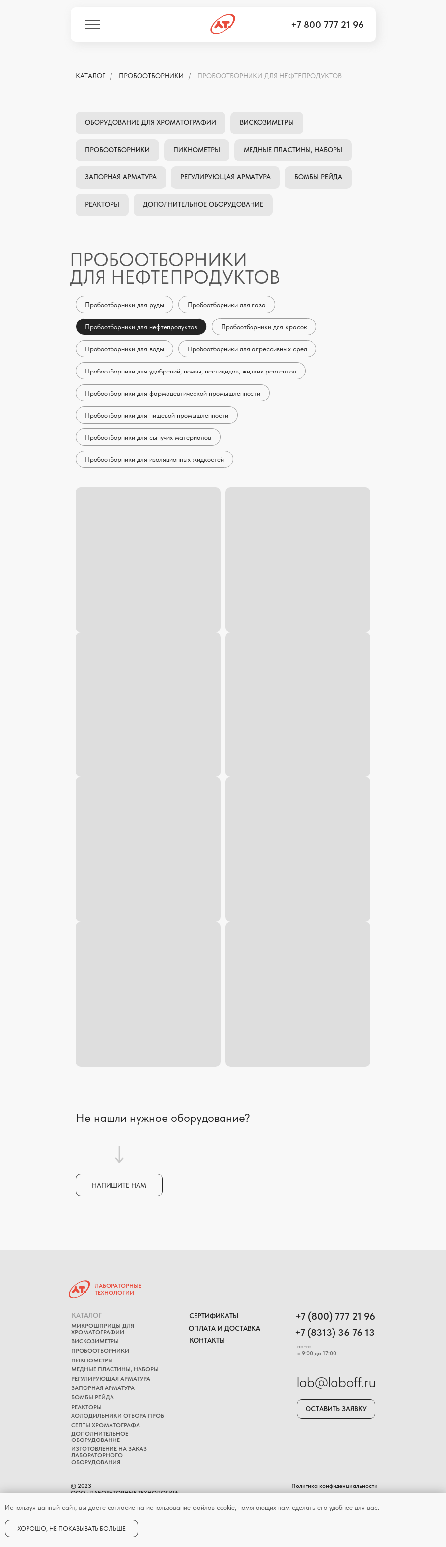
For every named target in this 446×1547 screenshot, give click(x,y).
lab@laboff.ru (336, 1381)
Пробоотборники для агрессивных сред (247, 349)
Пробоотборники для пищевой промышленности (156, 415)
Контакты (207, 1340)
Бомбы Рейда (318, 177)
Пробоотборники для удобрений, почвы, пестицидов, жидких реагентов (190, 371)
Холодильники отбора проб (117, 1416)
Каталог (87, 1315)
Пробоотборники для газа (227, 305)
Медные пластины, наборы (293, 150)
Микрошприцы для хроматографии (102, 1329)
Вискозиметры (267, 122)
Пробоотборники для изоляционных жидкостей (154, 459)
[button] (119, 1185)
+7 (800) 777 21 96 (335, 1316)
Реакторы (102, 204)
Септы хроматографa (105, 1425)
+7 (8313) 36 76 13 (335, 1332)
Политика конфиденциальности (334, 1485)
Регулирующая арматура (225, 177)
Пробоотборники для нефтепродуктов (269, 76)
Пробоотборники (151, 76)
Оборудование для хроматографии (150, 122)
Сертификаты (213, 1316)
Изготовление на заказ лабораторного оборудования (109, 1455)
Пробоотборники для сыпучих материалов (148, 437)
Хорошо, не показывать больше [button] (71, 1528)
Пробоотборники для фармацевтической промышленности (172, 393)
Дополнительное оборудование (203, 204)
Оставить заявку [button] (336, 1409)
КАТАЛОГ (90, 76)
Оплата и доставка (224, 1328)
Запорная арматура (121, 177)
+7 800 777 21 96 (327, 24)
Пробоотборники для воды (124, 349)
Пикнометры (196, 150)
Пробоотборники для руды (124, 305)
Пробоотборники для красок (264, 327)
